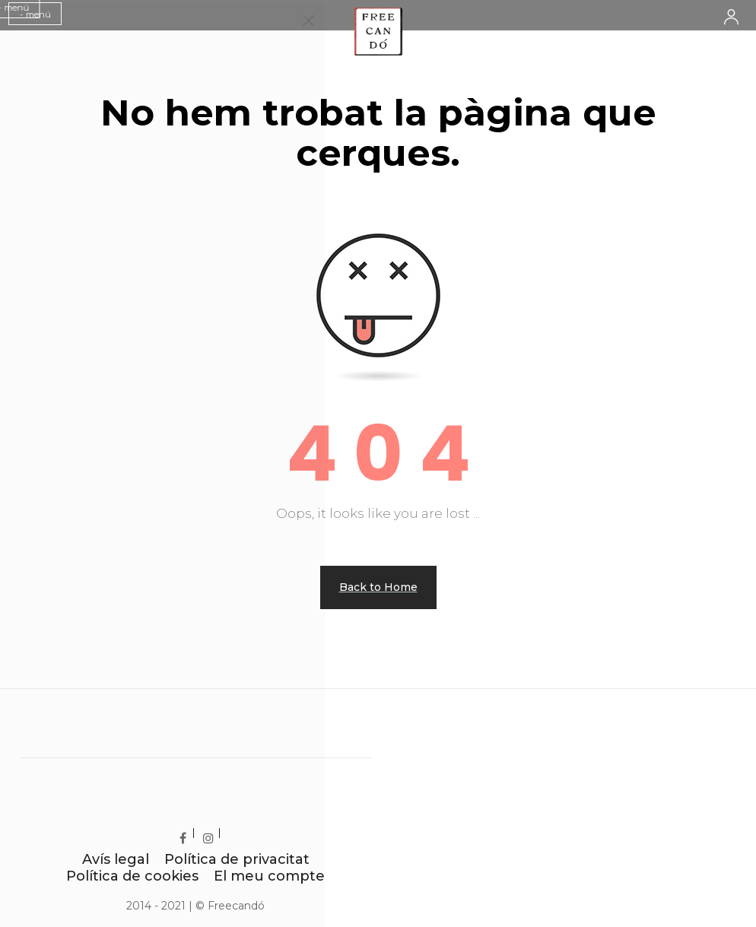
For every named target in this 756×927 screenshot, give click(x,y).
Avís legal (115, 859)
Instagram (219, 835)
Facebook (193, 835)
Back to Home (378, 587)
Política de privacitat (237, 859)
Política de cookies (132, 876)
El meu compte (269, 876)
